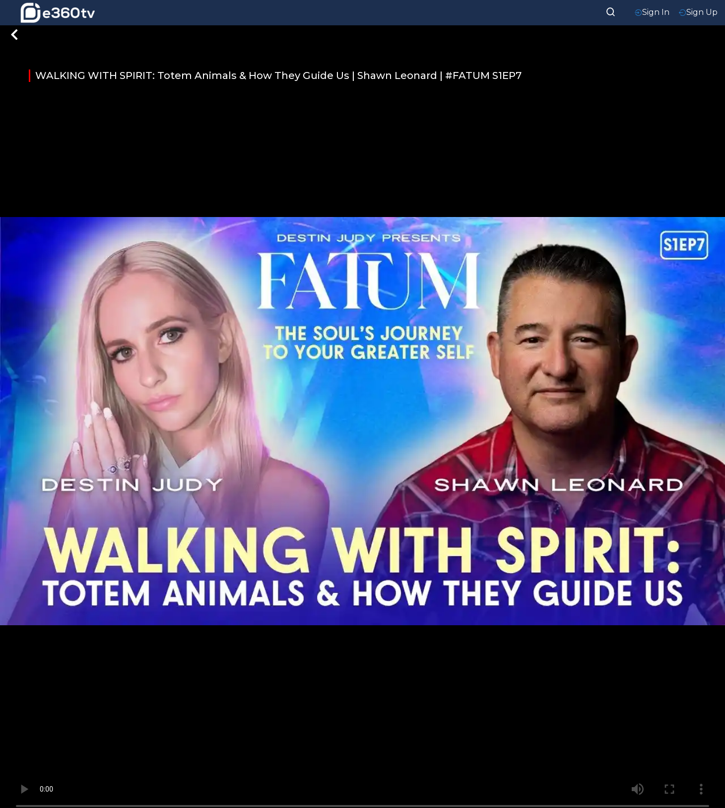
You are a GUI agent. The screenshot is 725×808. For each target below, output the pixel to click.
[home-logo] (57, 12)
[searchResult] (610, 10)
